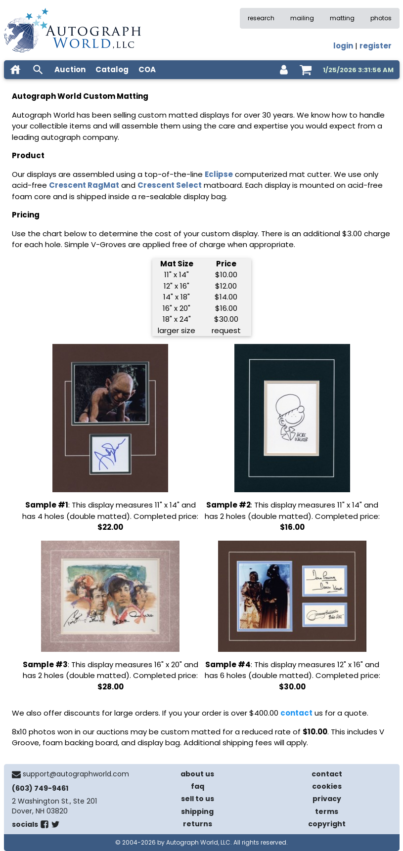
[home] (15, 69)
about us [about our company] (197, 774)
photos (381, 18)
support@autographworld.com (76, 774)
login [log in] (343, 46)
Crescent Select (169, 185)
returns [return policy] (197, 824)
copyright (327, 824)
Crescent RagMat (84, 185)
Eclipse (219, 174)
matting (342, 18)
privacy (327, 799)
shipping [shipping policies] (197, 811)
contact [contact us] (327, 774)
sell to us (197, 799)
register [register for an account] (375, 46)
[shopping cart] (305, 69)
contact (296, 713)
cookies (327, 786)
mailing (302, 18)
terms (326, 811)
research (261, 18)
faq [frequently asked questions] (197, 786)
